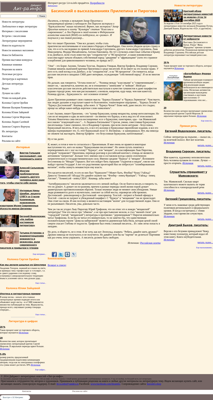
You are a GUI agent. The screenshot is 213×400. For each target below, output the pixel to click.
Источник (23, 333)
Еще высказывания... (204, 247)
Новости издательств (13, 45)
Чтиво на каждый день (14, 98)
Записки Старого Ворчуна (16, 126)
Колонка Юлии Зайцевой (15, 112)
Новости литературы (13, 21)
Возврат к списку (57, 265)
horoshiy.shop (154, 384)
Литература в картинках (15, 79)
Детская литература (12, 83)
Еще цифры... (40, 370)
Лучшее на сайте (11, 93)
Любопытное (52, 6)
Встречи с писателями (14, 36)
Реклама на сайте (11, 141)
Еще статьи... (40, 283)
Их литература (10, 131)
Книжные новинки (12, 64)
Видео (5, 88)
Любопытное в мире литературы (19, 26)
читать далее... (205, 145)
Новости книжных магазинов (18, 50)
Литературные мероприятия (17, 40)
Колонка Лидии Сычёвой (15, 121)
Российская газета (150, 243)
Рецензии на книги (12, 69)
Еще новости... (207, 121)
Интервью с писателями (15, 31)
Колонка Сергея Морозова (16, 117)
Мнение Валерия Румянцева (17, 107)
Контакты (7, 136)
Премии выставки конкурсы (17, 59)
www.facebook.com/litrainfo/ (105, 384)
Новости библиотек (12, 55)
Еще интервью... (39, 254)
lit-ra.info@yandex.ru (68, 384)
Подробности (97, 3)
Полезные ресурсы (12, 74)
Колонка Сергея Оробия (15, 102)
